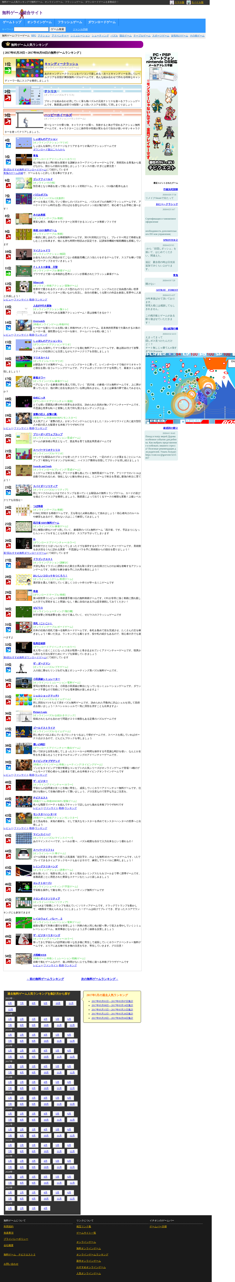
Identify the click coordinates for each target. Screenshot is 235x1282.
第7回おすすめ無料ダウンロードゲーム (24, 553)
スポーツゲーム (160, 35)
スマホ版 (177, 2)
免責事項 (8, 1232)
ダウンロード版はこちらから (49, 149)
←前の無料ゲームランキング (45, 979)
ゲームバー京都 (158, 1226)
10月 (58, 1003)
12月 (10, 1009)
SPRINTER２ (170, 240)
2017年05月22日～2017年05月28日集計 (112, 1013)
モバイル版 (195, 2)
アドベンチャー (60, 35)
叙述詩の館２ (170, 428)
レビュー (8, 299)
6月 (10, 1003)
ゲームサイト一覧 (86, 1232)
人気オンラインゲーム (88, 1273)
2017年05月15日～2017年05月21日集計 (112, 1009)
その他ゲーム (197, 35)
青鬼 (175, 275)
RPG (33, 35)
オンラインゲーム (39, 22)
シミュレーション (80, 35)
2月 (22, 1019)
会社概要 (8, 1245)
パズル (114, 35)
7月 (22, 1003)
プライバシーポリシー (16, 1239)
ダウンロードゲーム (102, 22)
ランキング (41, 299)
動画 (31, 299)
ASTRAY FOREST (167, 290)
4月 (45, 1019)
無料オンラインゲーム (88, 1248)
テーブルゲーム (142, 35)
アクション (44, 35)
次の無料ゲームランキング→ (99, 979)
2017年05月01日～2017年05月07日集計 (112, 1001)
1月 (10, 1019)
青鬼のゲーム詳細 (13, 173)
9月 (45, 1003)
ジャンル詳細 (80, 29)
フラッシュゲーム (70, 22)
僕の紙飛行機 (170, 328)
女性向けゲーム (179, 35)
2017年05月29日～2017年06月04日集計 (112, 1018)
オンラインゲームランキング (92, 1254)
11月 (71, 1003)
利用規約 (8, 1226)
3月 (34, 1019)
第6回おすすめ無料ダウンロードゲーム (24, 657)
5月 (57, 1019)
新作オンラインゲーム (88, 1260)
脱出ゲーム (126, 35)
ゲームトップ (12, 22)
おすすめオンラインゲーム (91, 1267)
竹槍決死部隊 (170, 189)
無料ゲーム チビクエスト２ (20, 1254)
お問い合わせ (11, 1264)
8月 (34, 1003)
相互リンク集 (83, 1226)
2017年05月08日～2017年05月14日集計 (112, 1005)
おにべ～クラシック (167, 204)
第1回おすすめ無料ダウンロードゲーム (24, 169)
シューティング (100, 35)
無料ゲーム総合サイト (22, 12)
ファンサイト (21, 299)
